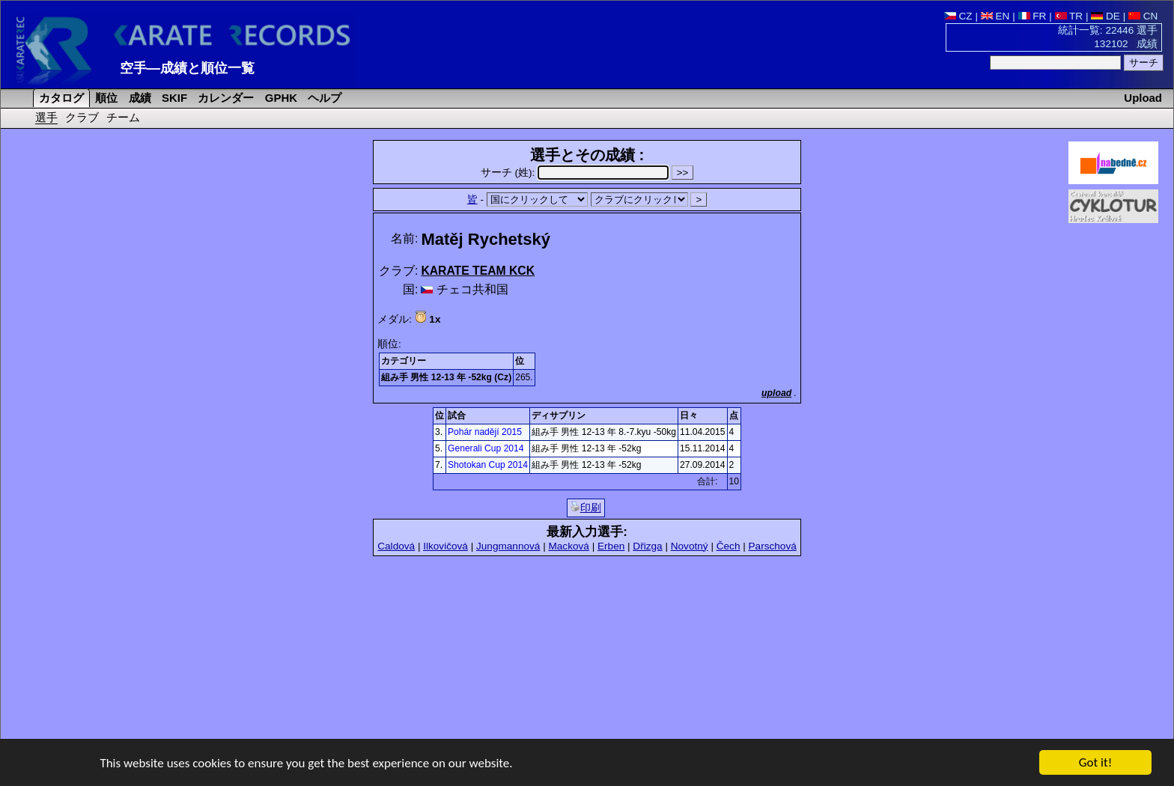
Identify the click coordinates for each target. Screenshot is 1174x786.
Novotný (689, 546)
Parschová (773, 546)
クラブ (82, 117)
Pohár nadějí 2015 (485, 432)
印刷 (586, 508)
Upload (1143, 97)
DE (1105, 16)
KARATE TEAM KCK (478, 270)
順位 (105, 97)
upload (776, 393)
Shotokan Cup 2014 (488, 465)
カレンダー (224, 97)
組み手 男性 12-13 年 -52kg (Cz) (446, 377)
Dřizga (647, 546)
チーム (123, 117)
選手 (46, 117)
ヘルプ (323, 97)
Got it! (1095, 763)
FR (1032, 16)
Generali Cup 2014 (486, 448)
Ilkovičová (445, 546)
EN (995, 16)
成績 (138, 97)
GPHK (279, 97)
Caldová (396, 546)
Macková (568, 546)
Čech (728, 546)
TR (1069, 16)
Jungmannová (508, 546)
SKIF (173, 97)
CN (1143, 16)
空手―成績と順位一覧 (187, 68)
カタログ (60, 97)
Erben (610, 546)
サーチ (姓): (576, 172)
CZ (958, 16)
